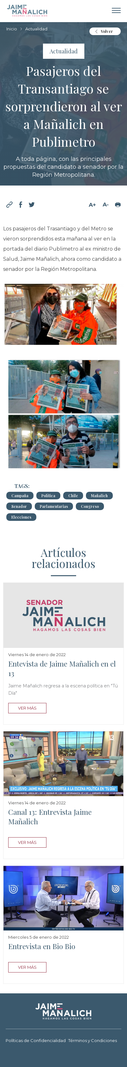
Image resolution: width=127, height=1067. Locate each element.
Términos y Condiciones (92, 1041)
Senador (19, 506)
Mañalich (99, 495)
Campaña (19, 495)
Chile (73, 495)
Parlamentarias (54, 506)
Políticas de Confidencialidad (36, 1041)
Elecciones (21, 517)
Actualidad (36, 29)
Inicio (11, 29)
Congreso (90, 506)
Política (48, 495)
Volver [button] (107, 31)
